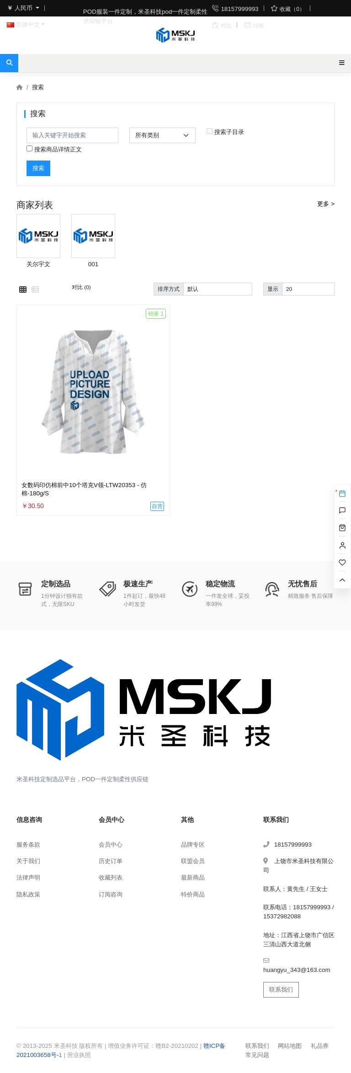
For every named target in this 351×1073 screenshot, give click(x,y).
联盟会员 (193, 861)
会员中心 (110, 844)
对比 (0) (81, 287)
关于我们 (28, 861)
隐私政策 (28, 894)
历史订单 (110, 861)
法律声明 (28, 877)
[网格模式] (22, 290)
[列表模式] (35, 290)
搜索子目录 (225, 131)
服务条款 (28, 844)
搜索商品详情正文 (54, 149)
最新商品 (193, 877)
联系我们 (281, 989)
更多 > (326, 203)
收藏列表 (110, 877)
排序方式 (169, 289)
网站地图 (290, 1045)
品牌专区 (193, 844)
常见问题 (257, 1055)
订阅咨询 (110, 894)
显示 (272, 289)
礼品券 (320, 1045)
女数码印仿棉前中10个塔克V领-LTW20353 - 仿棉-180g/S (84, 489)
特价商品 (193, 894)
